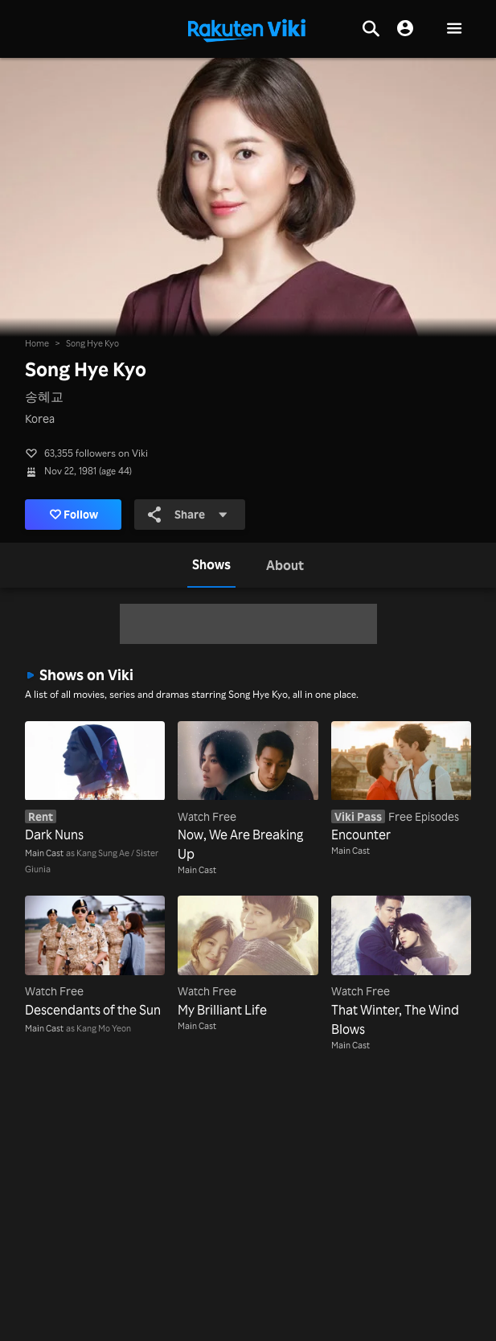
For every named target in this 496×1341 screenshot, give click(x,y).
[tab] (211, 565)
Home (37, 343)
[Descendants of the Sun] (95, 957)
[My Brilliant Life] (248, 957)
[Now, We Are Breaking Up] (248, 792)
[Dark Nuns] (95, 782)
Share (188, 514)
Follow (74, 514)
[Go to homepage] (246, 28)
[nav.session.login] (405, 29)
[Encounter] (401, 782)
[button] (454, 29)
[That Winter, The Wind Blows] (401, 967)
